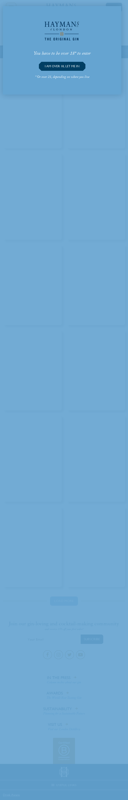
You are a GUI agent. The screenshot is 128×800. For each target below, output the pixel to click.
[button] (62, 66)
